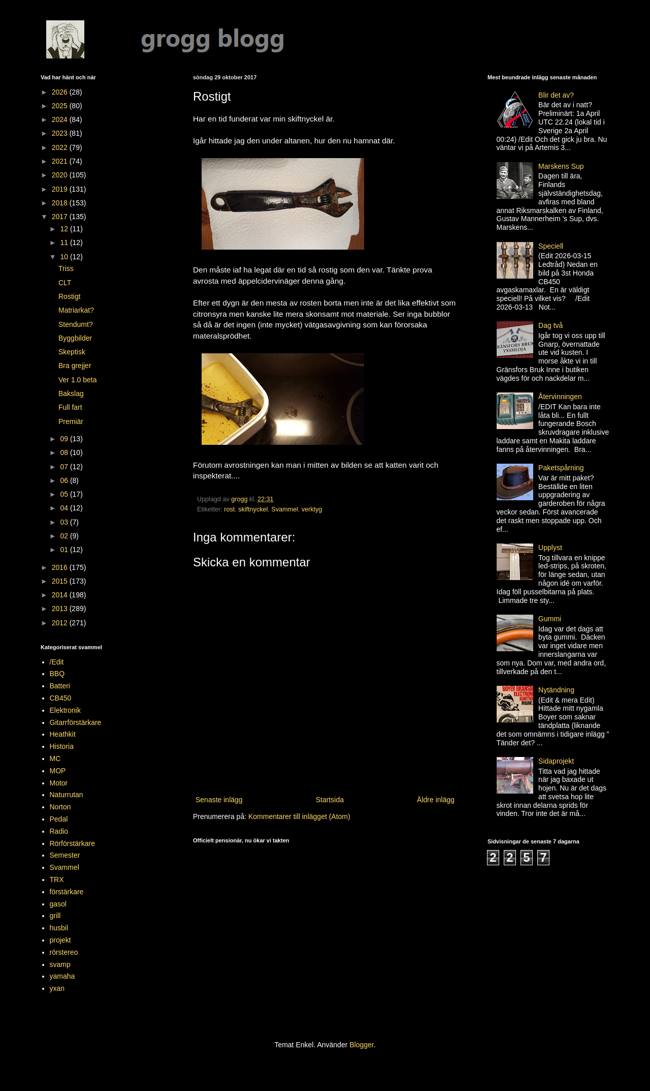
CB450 (61, 698)
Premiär (70, 421)
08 (65, 452)
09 (65, 439)
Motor (59, 783)
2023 (61, 133)
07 (65, 467)
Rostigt (69, 296)
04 (65, 508)
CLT (64, 283)
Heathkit (63, 734)
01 (65, 550)
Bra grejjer (74, 365)
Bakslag (71, 393)
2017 (61, 217)
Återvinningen (560, 396)
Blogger (361, 1045)
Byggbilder (75, 338)
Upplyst (550, 547)
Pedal (59, 819)
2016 (61, 567)
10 (65, 257)
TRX (57, 879)
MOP (58, 771)
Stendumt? (75, 324)
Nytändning (556, 690)
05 (65, 494)
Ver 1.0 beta (77, 380)
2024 (61, 119)
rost (229, 509)
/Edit (57, 662)
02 (65, 536)
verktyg (312, 509)
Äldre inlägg (435, 800)
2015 (61, 581)
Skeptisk (71, 352)
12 (65, 229)
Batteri (60, 686)
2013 (61, 608)
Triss (66, 268)
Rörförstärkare (72, 843)
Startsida (330, 800)
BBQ (57, 674)
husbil (59, 928)
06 (65, 480)
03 (65, 522)
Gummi (549, 619)
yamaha (62, 976)
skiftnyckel (253, 509)
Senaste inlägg (219, 800)
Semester (65, 855)
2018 (61, 203)
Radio (59, 831)
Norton (60, 807)
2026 (61, 92)
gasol (58, 904)
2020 (61, 175)
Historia (62, 746)
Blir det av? (556, 95)
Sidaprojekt (556, 761)
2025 (61, 106)
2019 (61, 189)
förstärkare (67, 892)
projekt (60, 940)
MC (55, 758)
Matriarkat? (76, 310)
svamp (60, 964)
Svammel (284, 509)
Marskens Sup (560, 166)
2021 (61, 161)
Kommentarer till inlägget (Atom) (299, 816)
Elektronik (65, 710)
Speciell (550, 246)
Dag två (550, 325)
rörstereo (64, 952)
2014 (61, 595)
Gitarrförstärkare (76, 722)
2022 (61, 147)
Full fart (70, 407)
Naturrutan (66, 795)
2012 (61, 623)
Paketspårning (561, 468)
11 (65, 242)
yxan (57, 988)
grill (55, 916)
